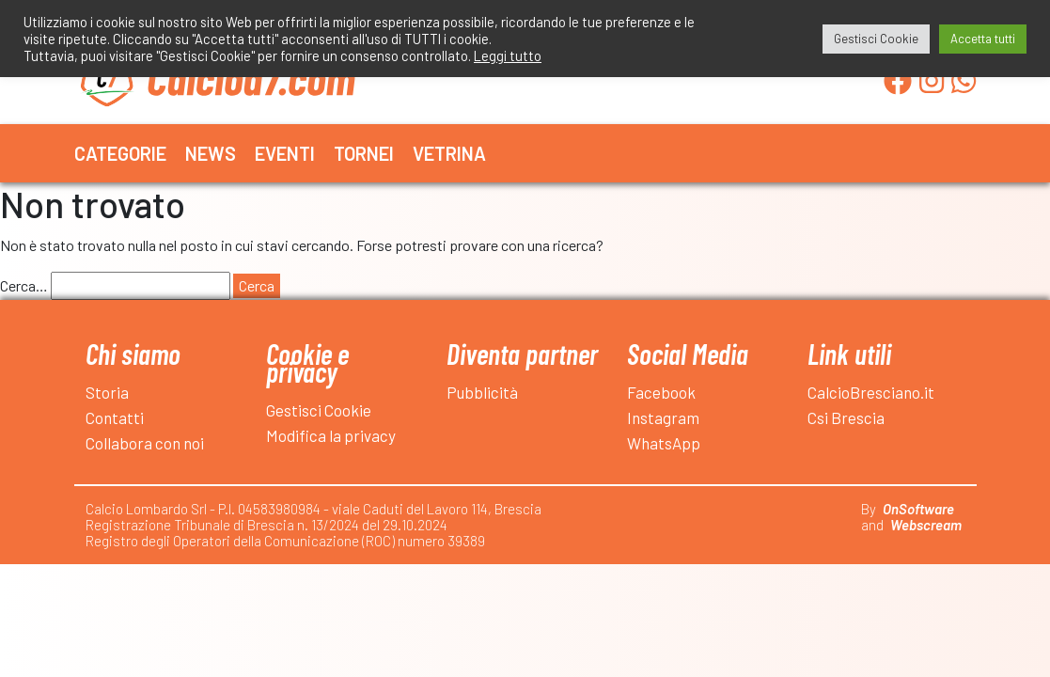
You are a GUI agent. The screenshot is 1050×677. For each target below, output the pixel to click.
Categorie (120, 153)
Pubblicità (482, 392)
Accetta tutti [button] (982, 38)
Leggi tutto (507, 55)
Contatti (115, 417)
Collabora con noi (145, 442)
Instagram (663, 417)
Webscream (926, 524)
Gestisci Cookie (318, 410)
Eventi (285, 153)
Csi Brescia (846, 417)
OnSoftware (918, 508)
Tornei (364, 153)
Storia (107, 392)
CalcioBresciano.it (870, 392)
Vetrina (449, 153)
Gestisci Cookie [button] (876, 38)
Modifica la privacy (331, 435)
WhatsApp (663, 442)
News (210, 153)
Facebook (661, 392)
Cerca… (24, 285)
